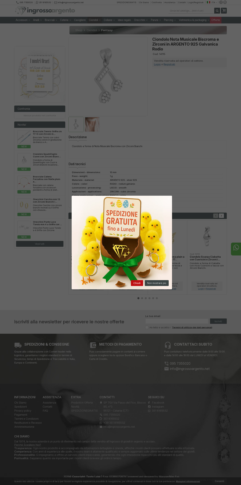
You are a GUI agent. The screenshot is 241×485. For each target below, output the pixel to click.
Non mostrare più (156, 283)
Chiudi (137, 283)
